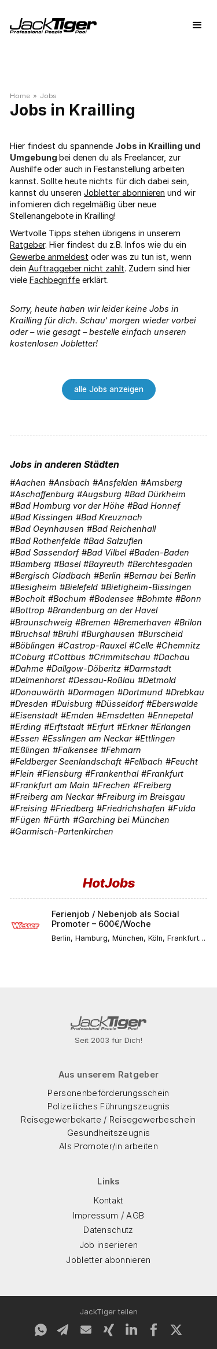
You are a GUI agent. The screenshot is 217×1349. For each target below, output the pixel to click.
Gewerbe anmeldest (49, 257)
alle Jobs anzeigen (109, 389)
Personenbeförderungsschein (108, 1093)
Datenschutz (108, 1230)
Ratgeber (27, 244)
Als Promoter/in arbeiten (108, 1146)
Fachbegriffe (55, 280)
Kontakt (108, 1200)
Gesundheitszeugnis (108, 1133)
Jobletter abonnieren (124, 192)
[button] (197, 25)
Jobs (48, 96)
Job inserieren (108, 1245)
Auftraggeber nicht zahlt (76, 268)
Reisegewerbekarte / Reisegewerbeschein (108, 1119)
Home (20, 96)
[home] (53, 25)
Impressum (96, 1215)
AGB (135, 1215)
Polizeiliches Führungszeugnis (108, 1106)
